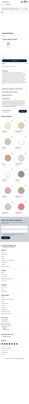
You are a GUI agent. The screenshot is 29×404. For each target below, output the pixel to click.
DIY (2, 4)
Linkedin (11, 344)
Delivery (3, 297)
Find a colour (4, 280)
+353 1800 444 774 (7, 336)
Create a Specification (6, 313)
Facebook (2, 344)
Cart (25, 1)
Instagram (4, 344)
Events (2, 264)
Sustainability (4, 254)
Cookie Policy (4, 350)
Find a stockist (4, 309)
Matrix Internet (20, 358)
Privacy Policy (4, 352)
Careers (3, 258)
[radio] (8, 45)
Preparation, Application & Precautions (12, 88)
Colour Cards (4, 274)
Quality (2, 256)
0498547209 (5, 319)
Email (17, 344)
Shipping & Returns (7, 95)
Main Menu (27, 2)
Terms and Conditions (6, 348)
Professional (8, 4)
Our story (3, 252)
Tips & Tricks (4, 287)
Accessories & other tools (7, 278)
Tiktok (7, 344)
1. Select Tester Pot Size (9, 39)
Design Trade (4, 262)
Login (22, 2)
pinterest (14, 344)
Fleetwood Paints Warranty (7, 299)
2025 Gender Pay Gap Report (7, 260)
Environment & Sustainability (9, 92)
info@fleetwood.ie (7, 323)
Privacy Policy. (12, 234)
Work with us (4, 307)
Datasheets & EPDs (5, 311)
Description (5, 71)
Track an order (4, 303)
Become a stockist (5, 266)
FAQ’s (2, 301)
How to (2, 289)
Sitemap (3, 354)
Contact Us (3, 305)
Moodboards (4, 291)
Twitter (9, 344)
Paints (2, 272)
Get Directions (6, 329)
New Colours (4, 276)
